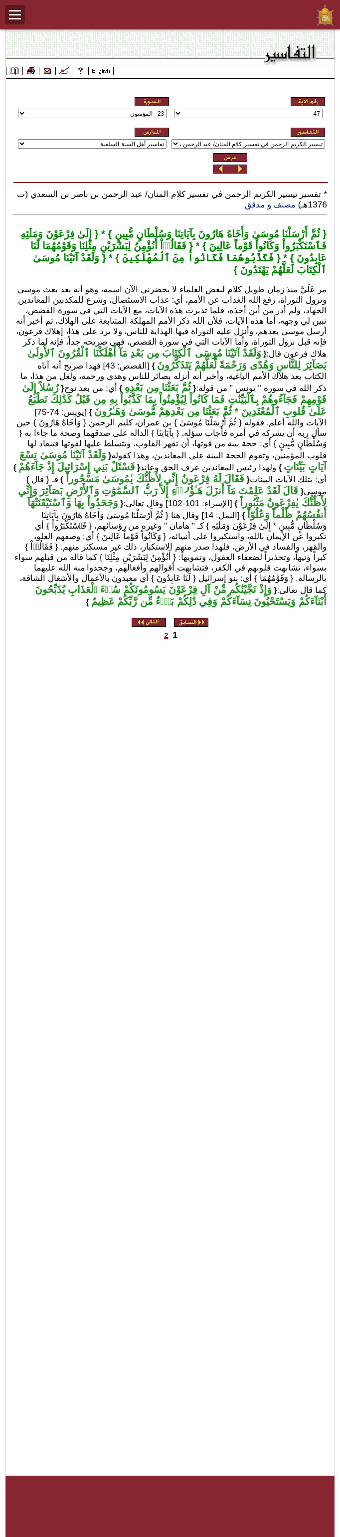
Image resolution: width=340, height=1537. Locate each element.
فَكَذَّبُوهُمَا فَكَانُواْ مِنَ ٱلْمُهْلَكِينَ (196, 257)
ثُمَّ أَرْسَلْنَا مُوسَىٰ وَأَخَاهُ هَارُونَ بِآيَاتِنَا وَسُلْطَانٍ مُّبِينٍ (216, 233)
